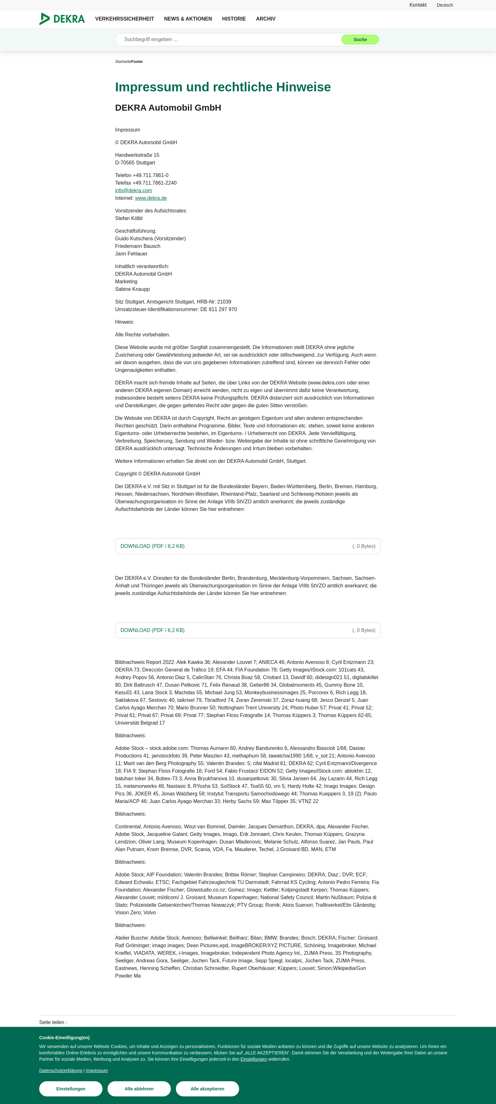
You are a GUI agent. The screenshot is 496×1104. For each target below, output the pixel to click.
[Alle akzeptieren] (207, 1088)
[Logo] (64, 19)
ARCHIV (266, 18)
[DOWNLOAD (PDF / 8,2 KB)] (248, 546)
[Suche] (360, 39)
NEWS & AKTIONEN (188, 18)
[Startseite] (123, 61)
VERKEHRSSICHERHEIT (124, 18)
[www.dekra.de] (151, 198)
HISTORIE (234, 18)
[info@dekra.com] (133, 190)
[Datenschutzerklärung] (60, 1070)
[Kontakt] (418, 5)
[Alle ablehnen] (139, 1088)
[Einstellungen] (253, 1059)
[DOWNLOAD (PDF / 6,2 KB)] (248, 630)
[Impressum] (97, 1070)
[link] (445, 5)
